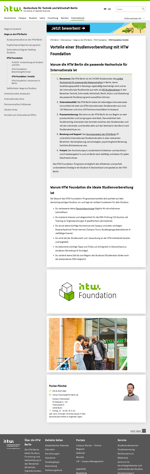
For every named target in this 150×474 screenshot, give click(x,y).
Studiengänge (52, 462)
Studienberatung (126, 449)
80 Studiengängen (111, 89)
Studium (33, 18)
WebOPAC (81, 469)
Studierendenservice (128, 445)
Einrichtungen (52, 453)
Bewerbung (51, 466)
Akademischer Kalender (57, 445)
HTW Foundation (100, 40)
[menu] (136, 18)
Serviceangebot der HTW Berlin (101, 134)
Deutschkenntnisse (85, 208)
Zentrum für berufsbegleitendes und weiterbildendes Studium (130, 465)
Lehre (42, 18)
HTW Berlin (54, 40)
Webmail (80, 453)
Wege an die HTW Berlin (82, 40)
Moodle (80, 457)
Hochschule (10, 18)
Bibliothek (123, 457)
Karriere (64, 18)
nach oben (138, 431)
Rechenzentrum (126, 453)
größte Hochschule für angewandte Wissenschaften (91, 80)
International (77, 18)
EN (109, 8)
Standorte (50, 457)
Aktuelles (50, 449)
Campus (22, 18)
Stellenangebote (53, 470)
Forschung (53, 18)
